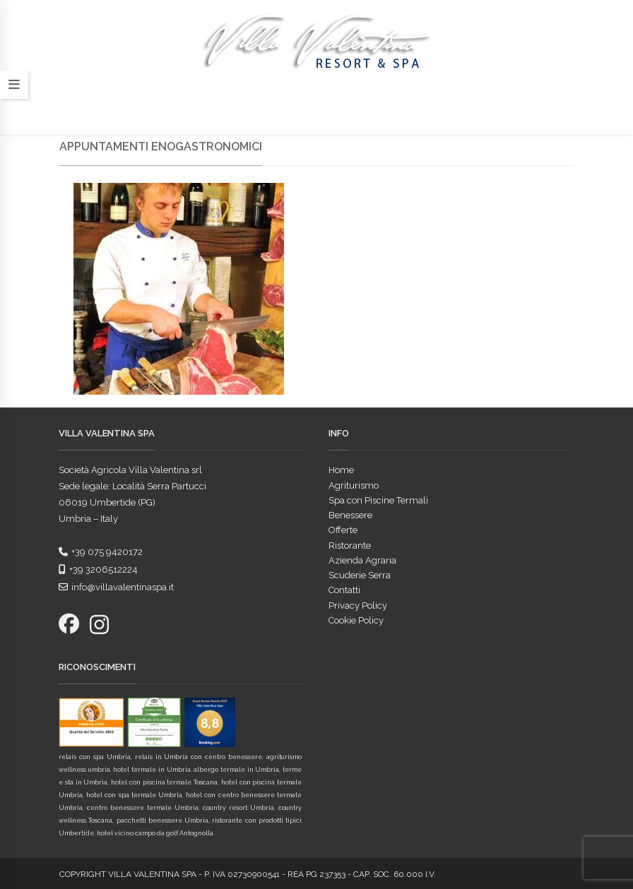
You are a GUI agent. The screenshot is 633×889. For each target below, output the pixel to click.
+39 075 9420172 (101, 552)
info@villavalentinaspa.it (116, 587)
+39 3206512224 (98, 569)
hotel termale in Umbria (151, 769)
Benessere (350, 515)
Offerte (343, 530)
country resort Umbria (238, 807)
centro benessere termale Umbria (143, 807)
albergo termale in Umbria (236, 769)
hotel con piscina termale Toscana (164, 782)
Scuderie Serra (360, 575)
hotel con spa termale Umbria (134, 795)
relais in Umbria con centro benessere (199, 756)
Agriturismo (354, 485)
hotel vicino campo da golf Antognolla (155, 833)
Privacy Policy (358, 605)
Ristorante (350, 545)
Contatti (344, 590)
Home (341, 470)
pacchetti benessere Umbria (163, 820)
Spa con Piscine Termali (378, 500)
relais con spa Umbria (95, 756)
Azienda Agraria (362, 560)
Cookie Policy (356, 620)
